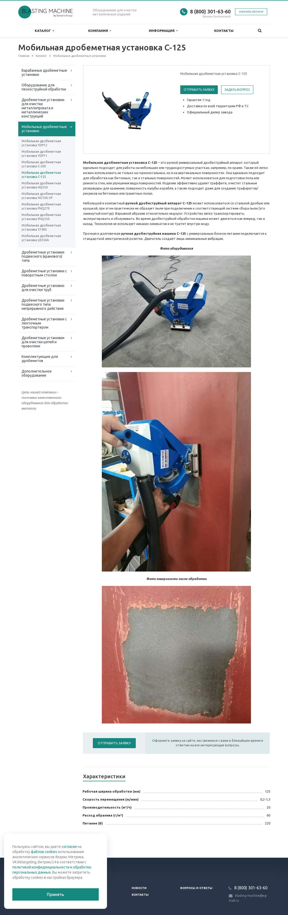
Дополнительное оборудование (37, 373)
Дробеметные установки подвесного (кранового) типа (43, 256)
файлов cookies (44, 852)
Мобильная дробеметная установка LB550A (41, 238)
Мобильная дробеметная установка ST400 (41, 227)
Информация (163, 31)
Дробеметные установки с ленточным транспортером (44, 323)
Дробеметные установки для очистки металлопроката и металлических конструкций (43, 108)
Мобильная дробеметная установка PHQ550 (41, 217)
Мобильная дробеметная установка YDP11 (41, 153)
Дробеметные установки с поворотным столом (44, 273)
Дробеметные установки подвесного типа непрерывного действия (43, 304)
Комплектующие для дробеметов (40, 359)
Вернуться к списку (34, 841)
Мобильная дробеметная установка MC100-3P (41, 196)
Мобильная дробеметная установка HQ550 (41, 185)
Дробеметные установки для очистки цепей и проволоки (43, 342)
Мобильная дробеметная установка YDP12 (41, 143)
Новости (139, 888)
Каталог (44, 31)
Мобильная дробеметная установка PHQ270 (41, 206)
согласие (69, 847)
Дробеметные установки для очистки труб (43, 288)
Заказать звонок (251, 11)
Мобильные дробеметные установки (44, 129)
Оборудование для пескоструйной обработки (44, 87)
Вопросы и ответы (196, 888)
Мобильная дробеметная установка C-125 (41, 174)
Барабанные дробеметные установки (44, 72)
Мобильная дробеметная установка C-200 (41, 164)
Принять (55, 894)
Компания (99, 31)
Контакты (223, 30)
